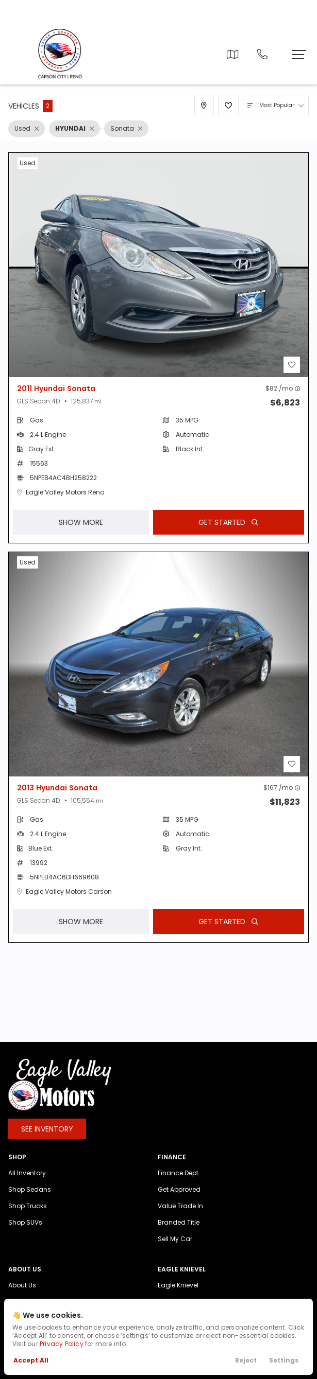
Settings (283, 1360)
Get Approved (179, 1198)
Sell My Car (175, 1247)
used (28, 162)
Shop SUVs (25, 1231)
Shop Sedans (29, 1198)
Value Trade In (180, 1214)
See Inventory (47, 1138)
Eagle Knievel (178, 1293)
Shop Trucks (27, 1214)
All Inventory (27, 1181)
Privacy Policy (62, 1343)
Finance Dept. (179, 1181)
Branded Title (178, 1231)
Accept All (30, 1360)
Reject (246, 1360)
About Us (22, 1293)
